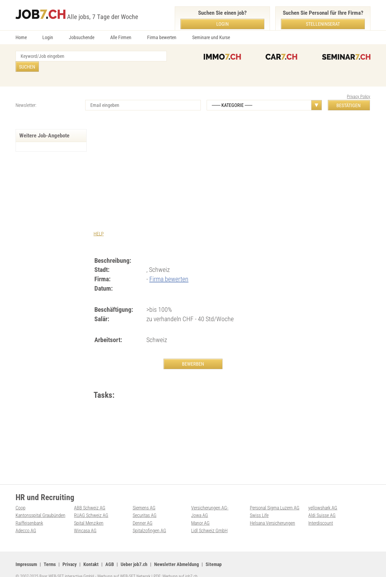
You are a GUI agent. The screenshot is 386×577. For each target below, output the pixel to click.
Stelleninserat (323, 24)
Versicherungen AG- (209, 497)
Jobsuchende (81, 37)
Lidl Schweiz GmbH (209, 520)
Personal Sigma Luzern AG (274, 497)
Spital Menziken (88, 513)
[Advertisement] (193, 158)
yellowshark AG (322, 497)
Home (21, 37)
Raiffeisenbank (29, 513)
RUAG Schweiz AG (91, 505)
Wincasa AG (85, 520)
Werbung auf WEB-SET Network (123, 566)
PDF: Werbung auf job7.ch (176, 566)
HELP (99, 223)
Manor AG (200, 513)
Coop (20, 497)
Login (47, 37)
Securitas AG (145, 505)
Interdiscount (320, 513)
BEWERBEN (193, 353)
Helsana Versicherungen (272, 513)
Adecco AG (26, 520)
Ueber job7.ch (134, 554)
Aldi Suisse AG (322, 505)
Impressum (26, 554)
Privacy (69, 554)
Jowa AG (199, 505)
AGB (109, 554)
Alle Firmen (120, 37)
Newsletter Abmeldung (176, 554)
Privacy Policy (358, 86)
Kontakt (91, 554)
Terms (50, 554)
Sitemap (214, 554)
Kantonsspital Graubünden (40, 505)
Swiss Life (259, 505)
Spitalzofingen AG (149, 520)
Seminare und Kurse (211, 37)
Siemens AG (144, 497)
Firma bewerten (161, 37)
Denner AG (143, 513)
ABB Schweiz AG (89, 497)
